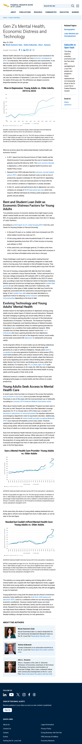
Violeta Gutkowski (30, 45)
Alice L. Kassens (44, 45)
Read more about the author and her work (37, 674)
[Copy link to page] (33, 50)
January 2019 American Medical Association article (32, 401)
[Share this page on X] (21, 50)
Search (72, 6)
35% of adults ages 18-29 (37, 365)
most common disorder (45, 163)
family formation (31, 296)
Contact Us (7, 729)
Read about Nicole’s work (40, 636)
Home (5, 17)
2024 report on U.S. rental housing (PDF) (28, 225)
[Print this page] (30, 50)
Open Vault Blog (14, 17)
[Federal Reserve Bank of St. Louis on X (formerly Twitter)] (18, 696)
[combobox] (56, 6)
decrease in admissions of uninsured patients (19, 413)
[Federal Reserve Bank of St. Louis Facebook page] (29, 696)
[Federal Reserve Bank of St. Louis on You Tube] (11, 696)
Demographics (69, 29)
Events (5, 737)
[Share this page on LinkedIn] (24, 50)
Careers (6, 733)
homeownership (9, 298)
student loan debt (19, 293)
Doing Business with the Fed (51, 733)
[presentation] (13, 12)
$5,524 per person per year (34, 190)
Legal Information (47, 725)
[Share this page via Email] (27, 50)
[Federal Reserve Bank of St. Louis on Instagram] (24, 696)
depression (29, 338)
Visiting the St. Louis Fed (12, 741)
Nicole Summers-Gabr (14, 45)
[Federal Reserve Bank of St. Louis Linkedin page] (4, 696)
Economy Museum (48, 741)
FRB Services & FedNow (49, 737)
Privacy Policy (46, 729)
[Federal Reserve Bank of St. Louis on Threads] (34, 696)
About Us (6, 725)
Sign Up (7, 710)
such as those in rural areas (13, 397)
